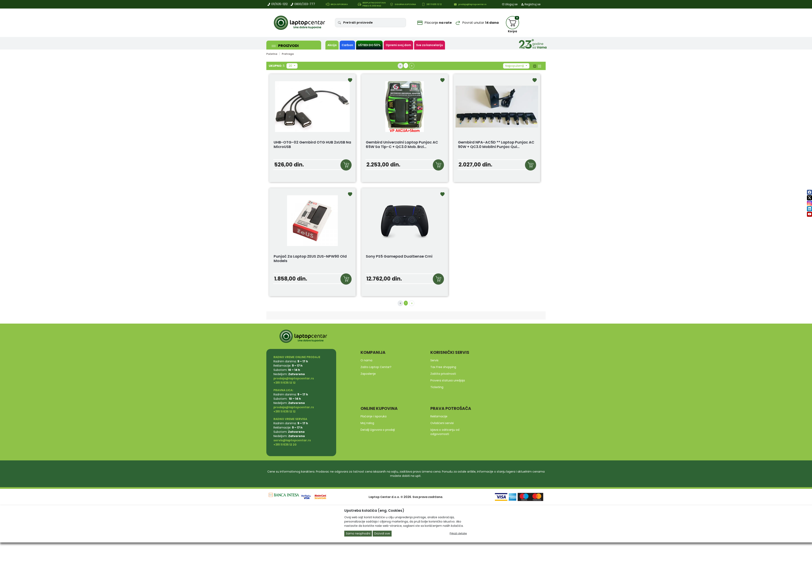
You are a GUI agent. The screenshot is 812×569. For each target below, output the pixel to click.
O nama (366, 360)
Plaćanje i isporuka (374, 416)
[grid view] (539, 66)
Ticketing (436, 387)
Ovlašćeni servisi (442, 423)
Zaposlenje (368, 374)
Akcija (332, 45)
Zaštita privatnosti (443, 374)
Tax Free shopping (443, 367)
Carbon (347, 45)
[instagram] (809, 203)
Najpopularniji (515, 66)
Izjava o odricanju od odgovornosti (444, 432)
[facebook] (809, 192)
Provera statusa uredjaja (447, 380)
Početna (271, 54)
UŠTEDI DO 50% (369, 45)
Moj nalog (367, 423)
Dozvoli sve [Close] (382, 533)
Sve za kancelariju (429, 45)
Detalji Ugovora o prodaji (378, 430)
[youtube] (809, 214)
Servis (434, 360)
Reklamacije (438, 416)
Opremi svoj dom (398, 45)
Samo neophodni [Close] (358, 533)
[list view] (534, 66)
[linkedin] (809, 208)
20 (291, 66)
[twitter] (809, 197)
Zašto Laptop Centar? (376, 367)
